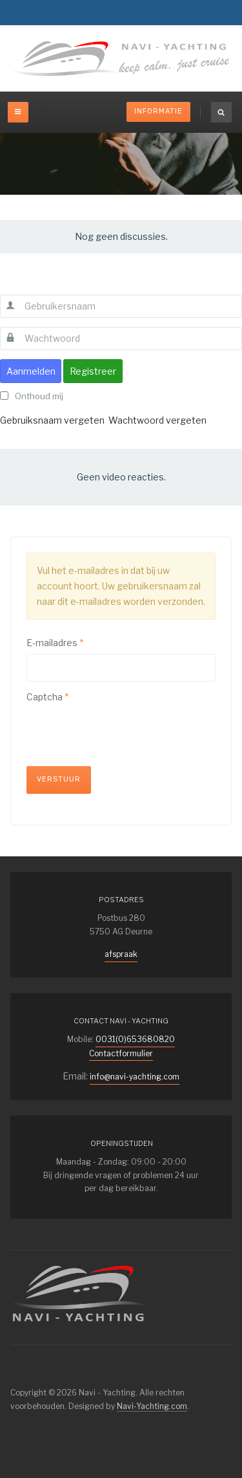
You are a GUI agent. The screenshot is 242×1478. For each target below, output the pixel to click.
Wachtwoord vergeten (157, 420)
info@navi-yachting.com (134, 1076)
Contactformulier (121, 1053)
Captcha (47, 696)
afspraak (121, 954)
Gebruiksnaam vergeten (52, 420)
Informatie (158, 111)
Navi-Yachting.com (152, 1406)
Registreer (93, 371)
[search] (221, 112)
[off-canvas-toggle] (18, 112)
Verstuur (59, 779)
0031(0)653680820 (135, 1039)
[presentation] (124, 733)
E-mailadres (54, 642)
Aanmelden (30, 371)
